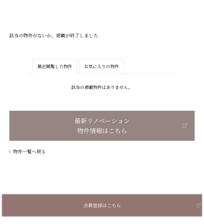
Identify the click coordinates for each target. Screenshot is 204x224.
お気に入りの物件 (101, 66)
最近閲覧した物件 (54, 66)
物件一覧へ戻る (29, 151)
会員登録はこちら (102, 205)
